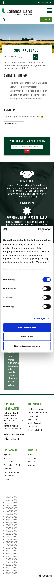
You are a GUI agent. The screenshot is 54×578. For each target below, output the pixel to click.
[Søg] (27, 147)
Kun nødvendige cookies (27, 346)
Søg (27, 150)
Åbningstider (34, 416)
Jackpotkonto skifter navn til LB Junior (28, 82)
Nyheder (8, 454)
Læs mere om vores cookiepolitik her (23, 268)
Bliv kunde (32, 426)
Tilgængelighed (35, 430)
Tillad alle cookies (27, 327)
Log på (44, 20)
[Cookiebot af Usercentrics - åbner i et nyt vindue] (38, 230)
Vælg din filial (42, 2)
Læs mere (28, 202)
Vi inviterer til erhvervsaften (23, 86)
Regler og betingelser (38, 412)
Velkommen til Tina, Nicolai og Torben (28, 90)
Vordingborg (33, 465)
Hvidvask (8, 468)
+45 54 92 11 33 (15, 420)
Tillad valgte (27, 336)
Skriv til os (32, 419)
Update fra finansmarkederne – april (28, 94)
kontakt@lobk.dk (11, 425)
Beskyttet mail (34, 423)
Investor (7, 458)
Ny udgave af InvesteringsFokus (26, 98)
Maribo (31, 454)
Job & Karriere (10, 461)
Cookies (45, 575)
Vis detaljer (39, 318)
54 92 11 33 (23, 224)
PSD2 (6, 479)
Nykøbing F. (33, 461)
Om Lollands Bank (12, 465)
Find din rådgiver (35, 409)
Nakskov (32, 458)
